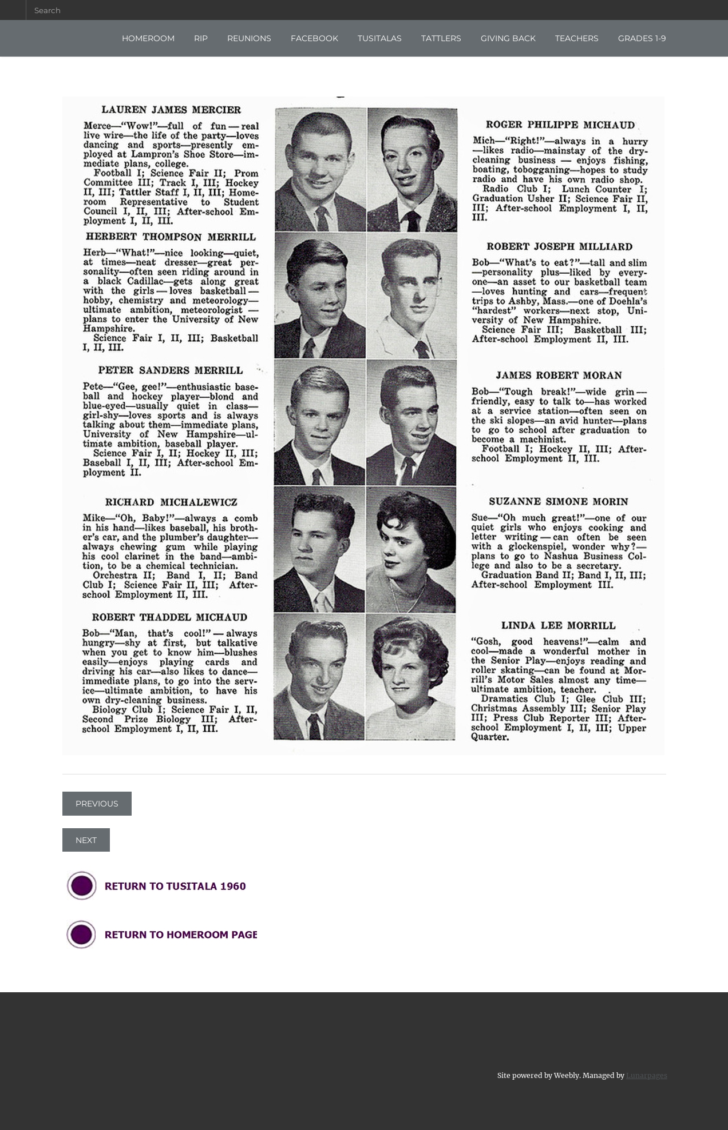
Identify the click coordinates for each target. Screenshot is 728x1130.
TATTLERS (441, 38)
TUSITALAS (380, 38)
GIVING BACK (508, 38)
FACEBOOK (314, 38)
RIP (201, 38)
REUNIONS (249, 38)
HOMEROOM (148, 38)
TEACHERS (577, 38)
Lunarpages (646, 1074)
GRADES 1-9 (642, 38)
